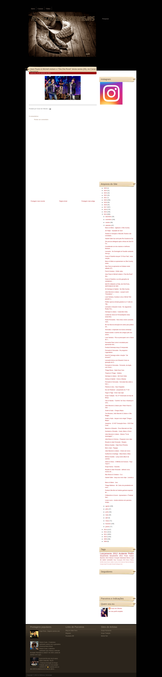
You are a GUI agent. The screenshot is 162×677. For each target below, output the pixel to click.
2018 (105, 205)
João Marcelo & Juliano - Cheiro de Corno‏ (117, 451)
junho (107, 512)
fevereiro (108, 524)
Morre (128, 558)
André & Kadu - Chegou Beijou (114, 410)
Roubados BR (70, 636)
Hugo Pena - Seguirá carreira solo (49, 631)
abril (106, 518)
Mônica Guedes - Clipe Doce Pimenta (116, 445)
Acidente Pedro (126, 553)
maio (107, 515)
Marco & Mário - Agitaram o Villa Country (117, 228)
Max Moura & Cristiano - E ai (113, 474)
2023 (105, 193)
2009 (105, 539)
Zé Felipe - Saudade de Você (114, 230)
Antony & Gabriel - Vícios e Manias (115, 379)
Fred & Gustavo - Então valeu (114, 271)
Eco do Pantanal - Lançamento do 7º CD (117, 390)
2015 (105, 212)
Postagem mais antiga (88, 201)
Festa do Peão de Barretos (127, 562)
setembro (108, 225)
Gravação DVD (121, 560)
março (107, 521)
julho (107, 509)
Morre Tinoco (130, 560)
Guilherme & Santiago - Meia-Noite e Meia (117, 454)
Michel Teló (104, 636)
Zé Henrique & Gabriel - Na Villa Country (117, 289)
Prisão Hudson (129, 556)
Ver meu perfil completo (116, 611)
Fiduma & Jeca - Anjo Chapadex (114, 387)
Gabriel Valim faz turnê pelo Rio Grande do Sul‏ (119, 238)
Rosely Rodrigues (116, 564)
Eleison (111, 558)
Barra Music (107, 562)
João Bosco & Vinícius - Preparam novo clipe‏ (118, 439)
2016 (105, 209)
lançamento (104, 556)
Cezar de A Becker (116, 608)
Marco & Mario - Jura (111, 482)
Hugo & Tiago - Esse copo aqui (114, 393)
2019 (105, 202)
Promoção (109, 564)
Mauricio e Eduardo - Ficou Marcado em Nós (118, 428)
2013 (105, 529)
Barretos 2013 (104, 558)
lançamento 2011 (116, 556)
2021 (105, 197)
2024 (105, 190)
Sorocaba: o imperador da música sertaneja (118, 329)
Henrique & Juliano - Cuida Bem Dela (116, 312)
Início (33, 9)
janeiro (107, 526)
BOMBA (102, 562)
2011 (105, 534)
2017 (105, 207)
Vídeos (48, 9)
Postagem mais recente (38, 201)
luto (121, 564)
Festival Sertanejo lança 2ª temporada (116, 347)
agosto (107, 506)
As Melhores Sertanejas (45, 675)
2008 (105, 541)
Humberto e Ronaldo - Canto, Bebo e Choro (118, 431)
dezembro (108, 216)
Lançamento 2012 (109, 553)
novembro (108, 219)
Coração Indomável (120, 558)
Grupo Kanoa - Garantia (112, 466)
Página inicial (63, 201)
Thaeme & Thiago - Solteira (113, 373)
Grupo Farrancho (106, 630)
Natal (105, 564)
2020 (105, 200)
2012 (105, 532)
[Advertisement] (46, 184)
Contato (40, 9)
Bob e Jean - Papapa (111, 448)
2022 (105, 195)
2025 (105, 188)
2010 (105, 536)
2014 (105, 214)
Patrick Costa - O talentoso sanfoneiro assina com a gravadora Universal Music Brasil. (49, 644)
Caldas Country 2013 (115, 562)
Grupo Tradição (105, 633)
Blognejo (68, 633)
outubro (107, 222)
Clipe (114, 560)
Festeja (102, 564)
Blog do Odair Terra (71, 630)
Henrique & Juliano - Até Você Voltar (116, 376)
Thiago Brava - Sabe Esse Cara (114, 370)
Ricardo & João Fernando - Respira (115, 442)
